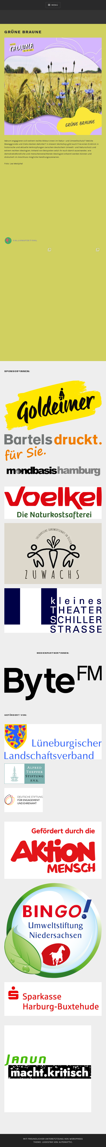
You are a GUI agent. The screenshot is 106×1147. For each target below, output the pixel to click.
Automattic (65, 1142)
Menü (54, 5)
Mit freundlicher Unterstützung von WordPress (53, 1138)
